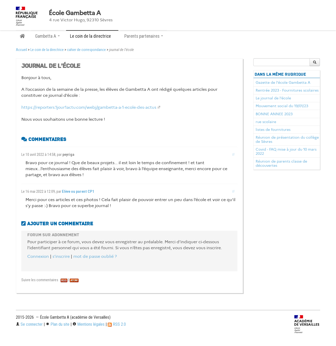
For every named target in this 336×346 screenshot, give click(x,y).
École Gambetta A (75, 13)
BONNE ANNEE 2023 (274, 114)
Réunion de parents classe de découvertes (281, 163)
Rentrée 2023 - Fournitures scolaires (287, 90)
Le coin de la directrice (47, 50)
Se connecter (29, 324)
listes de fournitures (273, 129)
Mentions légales (89, 324)
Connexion (38, 256)
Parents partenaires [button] (143, 36)
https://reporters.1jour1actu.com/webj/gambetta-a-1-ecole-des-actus (88, 107)
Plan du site (57, 324)
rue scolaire (266, 121)
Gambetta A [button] (47, 36)
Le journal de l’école (273, 98)
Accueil (21, 50)
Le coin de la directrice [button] (92, 36)
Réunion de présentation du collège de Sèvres (287, 139)
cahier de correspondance (86, 50)
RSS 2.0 (117, 324)
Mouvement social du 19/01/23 (282, 106)
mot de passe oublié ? (95, 256)
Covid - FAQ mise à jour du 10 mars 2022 (286, 151)
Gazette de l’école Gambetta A (283, 82)
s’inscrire (61, 256)
